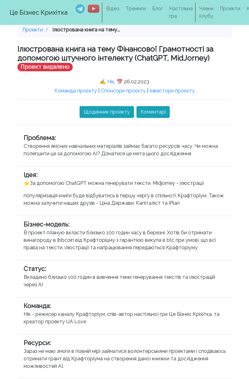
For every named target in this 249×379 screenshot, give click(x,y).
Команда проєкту (75, 91)
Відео (112, 9)
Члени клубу (206, 12)
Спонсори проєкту (123, 91)
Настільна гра (181, 12)
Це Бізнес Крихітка (38, 12)
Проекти (230, 9)
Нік (110, 82)
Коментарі (153, 112)
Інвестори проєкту (172, 91)
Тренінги (136, 9)
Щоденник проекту (107, 112)
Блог (157, 9)
